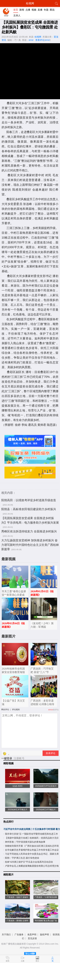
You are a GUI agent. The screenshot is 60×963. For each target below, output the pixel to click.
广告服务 (19, 934)
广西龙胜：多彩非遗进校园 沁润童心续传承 (42, 704)
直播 (40, 9)
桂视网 (38, 37)
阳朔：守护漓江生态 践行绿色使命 (22, 858)
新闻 (21, 9)
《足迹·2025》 (17, 786)
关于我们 (6, 934)
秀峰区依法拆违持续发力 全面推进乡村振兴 (29, 531)
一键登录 (7, 758)
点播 (27, 9)
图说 (52, 9)
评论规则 (16, 709)
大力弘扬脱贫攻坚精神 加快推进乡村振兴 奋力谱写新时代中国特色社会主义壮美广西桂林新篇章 (30, 545)
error (31, 40)
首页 (15, 9)
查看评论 (39, 40)
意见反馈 (32, 938)
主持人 (16, 15)
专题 (46, 9)
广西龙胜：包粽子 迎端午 (17, 897)
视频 (34, 9)
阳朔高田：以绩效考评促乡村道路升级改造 (28, 500)
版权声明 (44, 934)
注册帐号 (19, 758)
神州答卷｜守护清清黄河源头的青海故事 (25, 842)
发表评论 (50, 753)
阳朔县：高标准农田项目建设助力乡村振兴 (28, 509)
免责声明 (31, 934)
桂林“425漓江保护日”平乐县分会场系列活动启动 (29, 862)
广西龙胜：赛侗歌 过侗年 (17, 920)
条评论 (56, 710)
